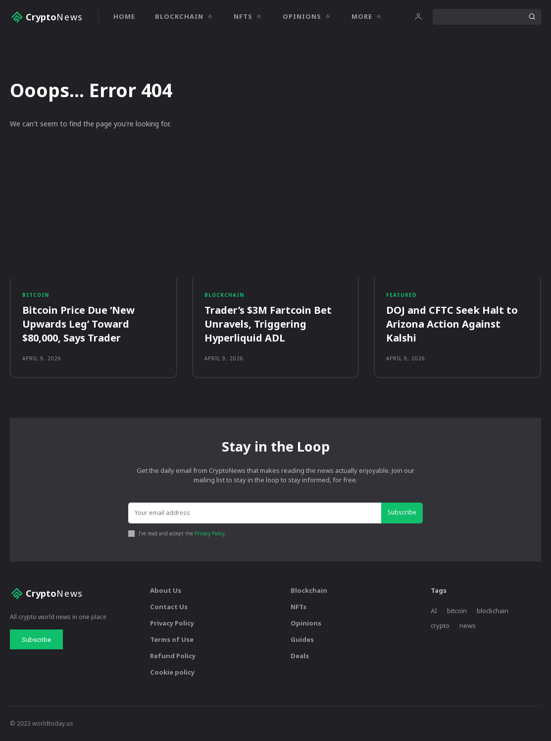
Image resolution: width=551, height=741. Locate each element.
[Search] (531, 17)
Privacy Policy (210, 533)
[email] (255, 514)
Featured (401, 295)
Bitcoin (35, 295)
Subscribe (402, 513)
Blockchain (224, 295)
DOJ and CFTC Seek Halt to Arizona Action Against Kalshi (452, 324)
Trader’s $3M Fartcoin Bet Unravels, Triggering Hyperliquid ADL (268, 324)
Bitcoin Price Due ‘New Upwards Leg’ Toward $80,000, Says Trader (78, 324)
